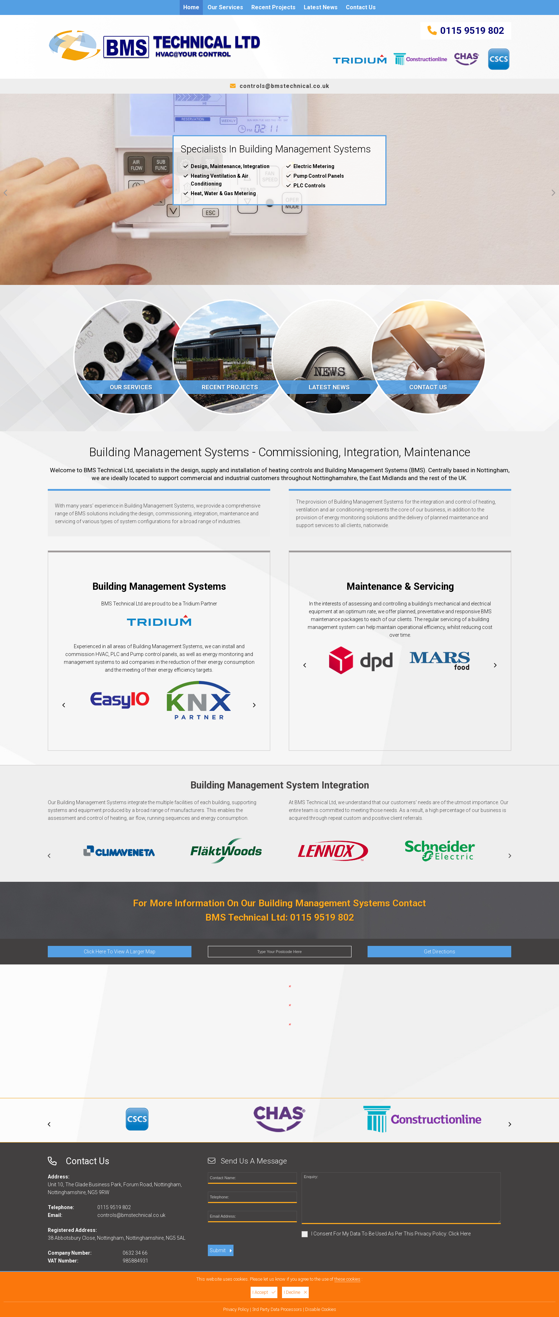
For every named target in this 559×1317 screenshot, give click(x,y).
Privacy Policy (236, 1309)
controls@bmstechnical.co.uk (284, 86)
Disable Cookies (320, 1309)
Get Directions (439, 952)
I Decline (295, 1292)
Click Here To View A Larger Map (119, 952)
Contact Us (361, 7)
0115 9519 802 (472, 30)
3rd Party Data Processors (277, 1309)
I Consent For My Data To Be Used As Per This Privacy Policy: (386, 1235)
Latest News (321, 7)
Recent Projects (273, 7)
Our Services (225, 7)
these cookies (347, 1279)
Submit (221, 1251)
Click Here (459, 1234)
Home (191, 7)
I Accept (264, 1292)
